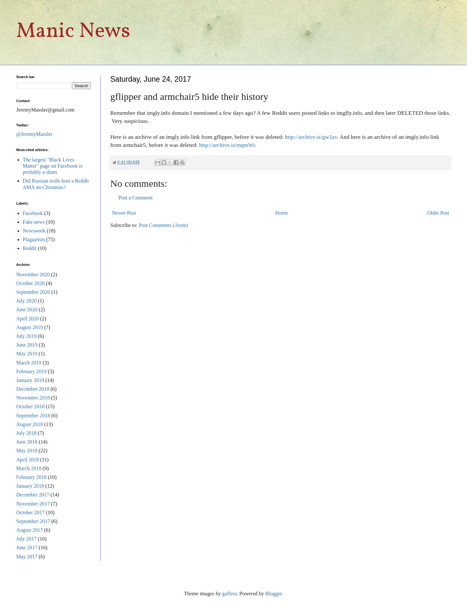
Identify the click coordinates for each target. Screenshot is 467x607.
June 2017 (26, 547)
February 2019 (31, 371)
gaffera (229, 593)
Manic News (73, 31)
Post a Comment (135, 197)
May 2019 (26, 353)
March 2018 (29, 468)
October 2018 (30, 406)
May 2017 (26, 556)
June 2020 (26, 309)
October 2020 (30, 283)
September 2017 (33, 521)
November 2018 (33, 397)
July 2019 (26, 336)
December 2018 (32, 389)
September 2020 (33, 292)
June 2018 (26, 442)
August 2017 (29, 530)
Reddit (30, 248)
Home (281, 213)
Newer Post (124, 213)
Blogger (273, 593)
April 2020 (27, 318)
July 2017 (26, 539)
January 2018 (30, 486)
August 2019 (29, 327)
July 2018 (26, 433)
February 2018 (31, 477)
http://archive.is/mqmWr (227, 145)
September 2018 (33, 415)
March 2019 (29, 362)
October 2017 (30, 512)
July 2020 (26, 301)
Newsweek (34, 230)
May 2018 (26, 450)
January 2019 (30, 380)
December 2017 (32, 494)
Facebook (33, 213)
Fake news (34, 222)
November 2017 (33, 503)
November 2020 (33, 274)
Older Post (438, 213)
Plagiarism (34, 239)
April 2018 (27, 459)
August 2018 (29, 424)
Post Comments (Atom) (163, 225)
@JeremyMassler (34, 134)
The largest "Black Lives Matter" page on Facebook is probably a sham (52, 166)
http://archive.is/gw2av (311, 137)
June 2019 (26, 345)
